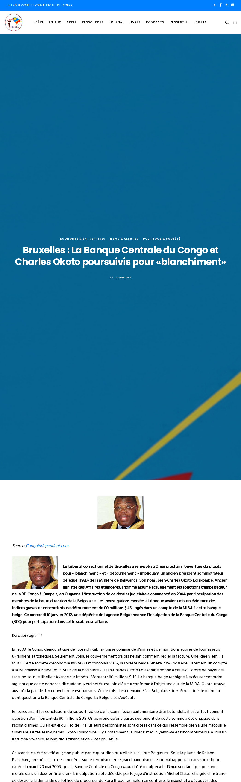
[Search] (225, 22)
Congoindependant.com (47, 545)
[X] (214, 5)
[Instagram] (226, 5)
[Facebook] (221, 5)
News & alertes (124, 238)
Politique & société (162, 238)
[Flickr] (232, 5)
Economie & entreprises (82, 238)
